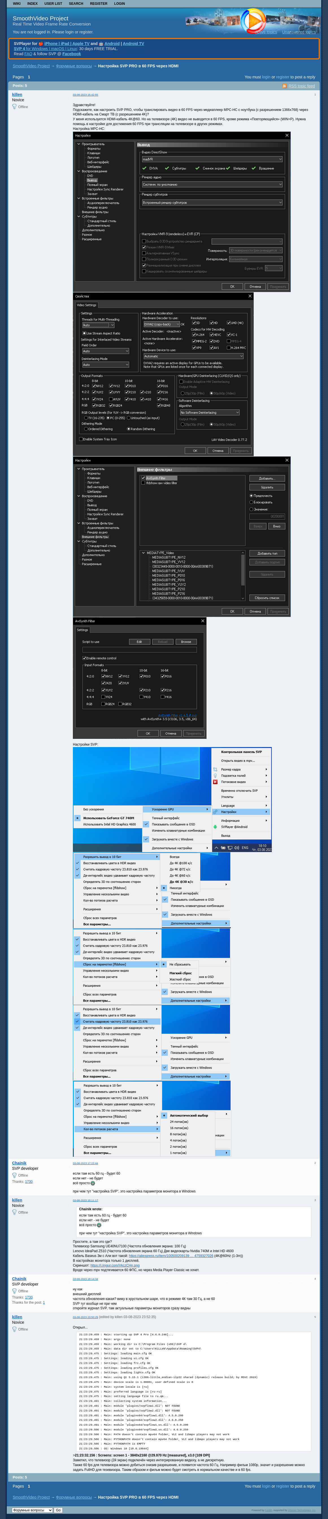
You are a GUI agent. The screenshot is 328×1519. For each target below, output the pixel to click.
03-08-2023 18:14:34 (85, 1278)
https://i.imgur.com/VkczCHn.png (115, 1265)
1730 (29, 1182)
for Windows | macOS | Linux (45, 48)
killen (17, 94)
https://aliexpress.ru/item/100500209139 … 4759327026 (171, 1256)
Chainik (19, 1163)
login (266, 77)
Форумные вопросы (74, 66)
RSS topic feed (301, 86)
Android (112, 43)
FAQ (28, 54)
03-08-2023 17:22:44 (85, 1163)
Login (119, 4)
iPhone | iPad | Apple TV (67, 43)
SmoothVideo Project (40, 18)
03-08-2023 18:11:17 (85, 1200)
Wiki (17, 4)
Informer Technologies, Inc (302, 1510)
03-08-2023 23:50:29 (85, 1317)
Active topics (266, 32)
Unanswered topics (299, 32)
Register (98, 4)
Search (76, 4)
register (282, 77)
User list (53, 4)
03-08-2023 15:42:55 (85, 94)
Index (32, 4)
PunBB (268, 1510)
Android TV (133, 43)
